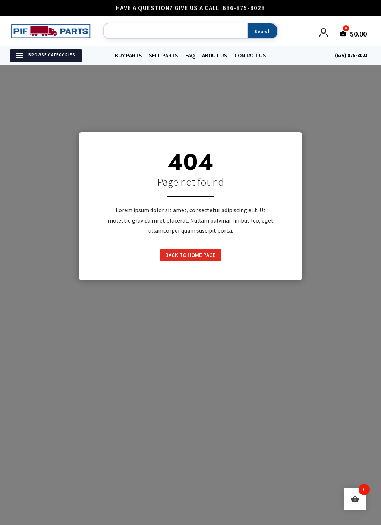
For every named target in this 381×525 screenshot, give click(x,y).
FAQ (190, 55)
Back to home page (190, 254)
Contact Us (250, 55)
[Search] (174, 31)
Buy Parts (128, 55)
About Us (214, 55)
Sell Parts (163, 55)
